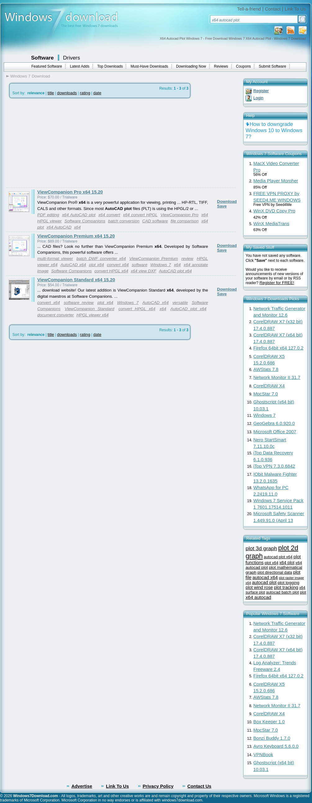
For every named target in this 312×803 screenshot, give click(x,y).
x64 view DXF (143, 271)
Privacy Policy (158, 786)
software (139, 264)
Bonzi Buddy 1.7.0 (271, 738)
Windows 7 (160, 264)
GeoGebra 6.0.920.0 (274, 423)
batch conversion (123, 221)
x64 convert (109, 214)
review (187, 258)
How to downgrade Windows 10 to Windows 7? (274, 130)
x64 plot (286, 562)
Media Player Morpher (275, 180)
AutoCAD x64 (73, 264)
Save (222, 206)
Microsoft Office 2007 (274, 431)
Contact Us (199, 786)
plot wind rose (259, 587)
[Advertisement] (58, 143)
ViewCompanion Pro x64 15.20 (70, 192)
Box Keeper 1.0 (269, 721)
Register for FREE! (277, 282)
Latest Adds (79, 66)
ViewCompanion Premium (153, 258)
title (50, 93)
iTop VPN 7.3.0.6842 (274, 466)
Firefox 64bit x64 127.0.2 (278, 348)
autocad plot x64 (278, 557)
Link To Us (295, 9)
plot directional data (274, 572)
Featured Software (46, 66)
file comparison (185, 221)
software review (79, 302)
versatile (180, 302)
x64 (77, 227)
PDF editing (48, 214)
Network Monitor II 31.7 (277, 377)
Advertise (81, 786)
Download (227, 201)
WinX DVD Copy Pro (274, 210)
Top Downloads (110, 66)
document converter (55, 315)
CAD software (155, 221)
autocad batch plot (282, 592)
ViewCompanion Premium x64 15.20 (76, 236)
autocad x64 (265, 577)
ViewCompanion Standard (89, 308)
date (97, 93)
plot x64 (96, 264)
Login (258, 98)
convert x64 (118, 264)
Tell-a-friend (249, 9)
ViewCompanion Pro (179, 214)
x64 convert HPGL (140, 214)
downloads (67, 93)
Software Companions (85, 221)
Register (261, 90)
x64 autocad (258, 597)
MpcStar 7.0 (265, 393)
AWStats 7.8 (265, 369)
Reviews (221, 66)
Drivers (71, 58)
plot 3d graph (261, 548)
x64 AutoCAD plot (79, 214)
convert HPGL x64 (111, 271)
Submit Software (272, 66)
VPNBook (263, 754)
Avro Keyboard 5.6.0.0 (276, 746)
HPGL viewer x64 (92, 315)
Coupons (243, 66)
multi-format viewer (55, 258)
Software (42, 58)
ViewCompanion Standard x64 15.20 (76, 279)
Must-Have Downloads (149, 66)
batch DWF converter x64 (101, 258)
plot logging (288, 582)
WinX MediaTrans (271, 223)
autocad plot (264, 582)
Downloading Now (191, 66)
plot (303, 592)
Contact (273, 9)
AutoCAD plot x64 (175, 271)
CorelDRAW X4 (269, 385)
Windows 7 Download (30, 76)
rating (85, 93)
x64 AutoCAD (59, 227)
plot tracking (286, 587)
